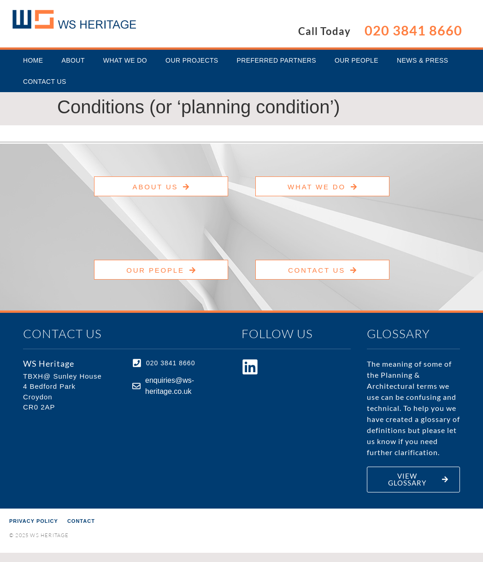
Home (33, 60)
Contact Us (44, 81)
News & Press (422, 60)
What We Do (125, 60)
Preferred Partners (276, 60)
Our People (356, 60)
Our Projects (191, 60)
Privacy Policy (33, 521)
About (73, 60)
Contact (81, 521)
